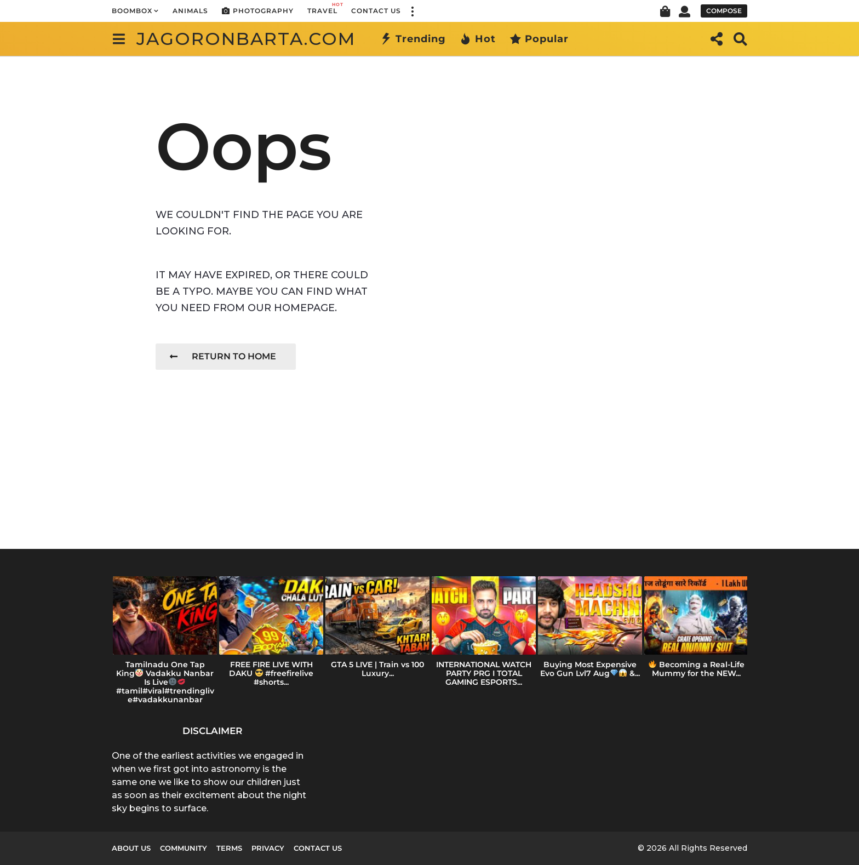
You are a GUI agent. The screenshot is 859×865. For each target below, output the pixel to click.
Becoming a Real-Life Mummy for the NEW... (697, 669)
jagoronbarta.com (246, 38)
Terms (229, 848)
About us (131, 848)
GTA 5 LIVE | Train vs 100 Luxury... (377, 669)
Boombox (132, 11)
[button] (412, 11)
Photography (258, 11)
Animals (190, 11)
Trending (413, 39)
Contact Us (376, 11)
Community (183, 848)
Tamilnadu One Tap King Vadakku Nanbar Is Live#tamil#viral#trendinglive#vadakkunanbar (165, 682)
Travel (322, 8)
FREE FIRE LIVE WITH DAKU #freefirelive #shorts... (271, 673)
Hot (478, 39)
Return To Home (223, 356)
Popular (539, 39)
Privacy (267, 848)
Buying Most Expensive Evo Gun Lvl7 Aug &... (590, 669)
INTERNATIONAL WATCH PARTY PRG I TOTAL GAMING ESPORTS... (483, 673)
